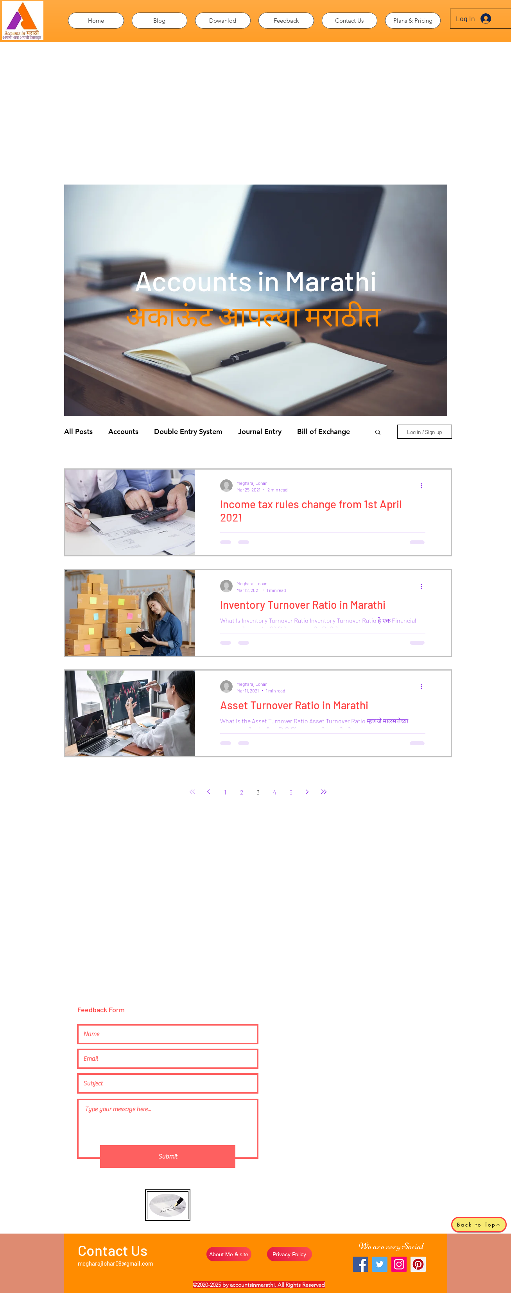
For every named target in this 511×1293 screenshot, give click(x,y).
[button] (223, 21)
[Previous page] (209, 792)
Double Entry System (188, 431)
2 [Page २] (241, 792)
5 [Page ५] (290, 792)
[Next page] (307, 792)
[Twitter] (379, 1264)
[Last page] (324, 792)
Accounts (123, 431)
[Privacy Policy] (289, 1254)
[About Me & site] (228, 1254)
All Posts (78, 431)
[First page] (192, 792)
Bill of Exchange (323, 431)
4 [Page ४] (274, 792)
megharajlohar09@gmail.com (115, 1263)
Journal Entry (259, 431)
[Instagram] (399, 1264)
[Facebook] (360, 1264)
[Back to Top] (479, 1224)
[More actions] (424, 485)
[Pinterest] (418, 1264)
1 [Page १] (225, 792)
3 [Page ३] (258, 792)
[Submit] (167, 1156)
